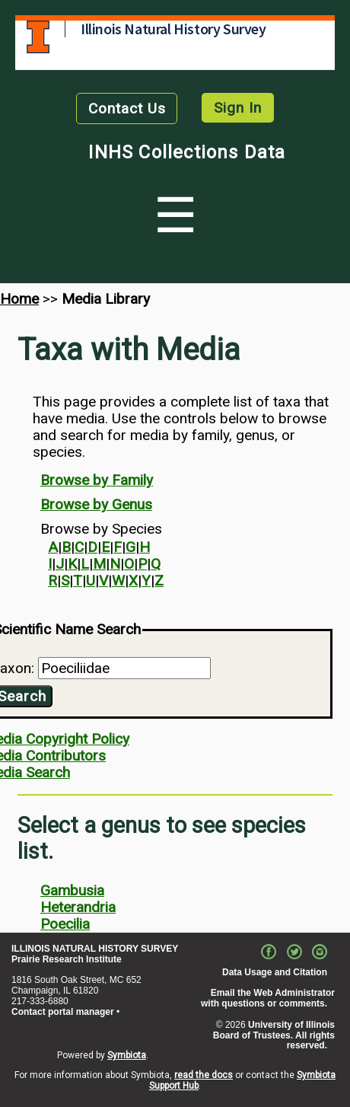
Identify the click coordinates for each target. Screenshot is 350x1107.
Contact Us (127, 108)
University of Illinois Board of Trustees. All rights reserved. (274, 1035)
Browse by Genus (96, 504)
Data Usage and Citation (274, 972)
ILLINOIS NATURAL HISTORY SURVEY (94, 948)
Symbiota (126, 1055)
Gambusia (72, 890)
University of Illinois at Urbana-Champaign (38, 37)
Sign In (238, 107)
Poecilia (65, 924)
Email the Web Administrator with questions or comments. (268, 998)
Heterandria (78, 907)
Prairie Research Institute (66, 959)
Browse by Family (96, 480)
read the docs (203, 1075)
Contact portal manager (62, 1012)
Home (19, 299)
